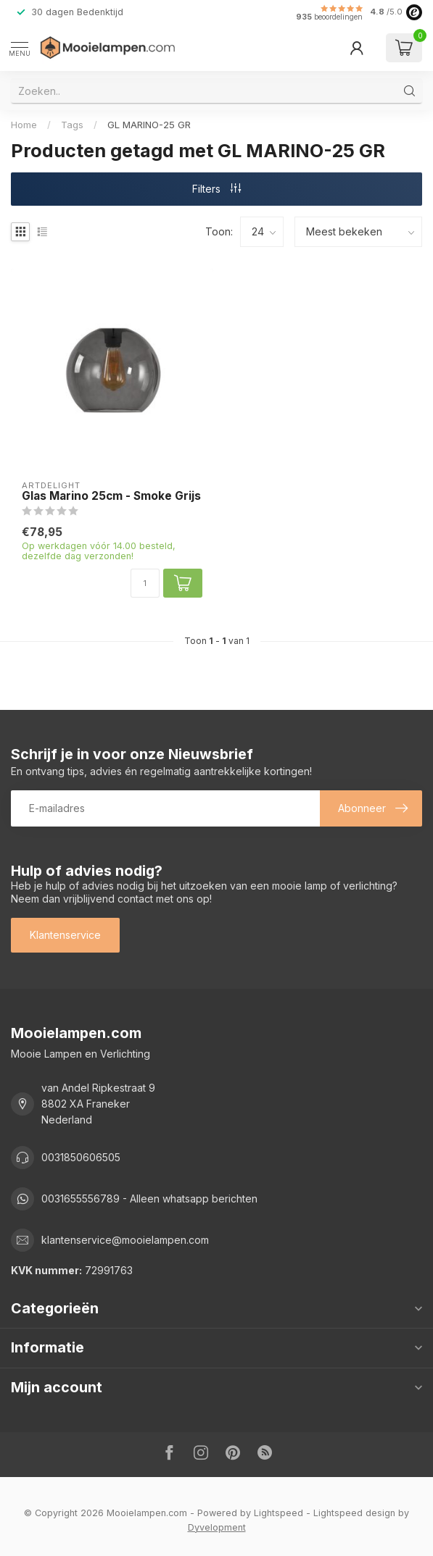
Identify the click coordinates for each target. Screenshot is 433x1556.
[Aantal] (145, 583)
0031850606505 (80, 1157)
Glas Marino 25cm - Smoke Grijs (111, 496)
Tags (72, 124)
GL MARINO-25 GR (149, 124)
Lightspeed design (354, 1512)
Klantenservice (65, 935)
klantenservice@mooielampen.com (125, 1240)
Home (24, 124)
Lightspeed (278, 1512)
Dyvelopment (217, 1527)
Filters (216, 189)
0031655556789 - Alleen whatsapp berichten (149, 1198)
